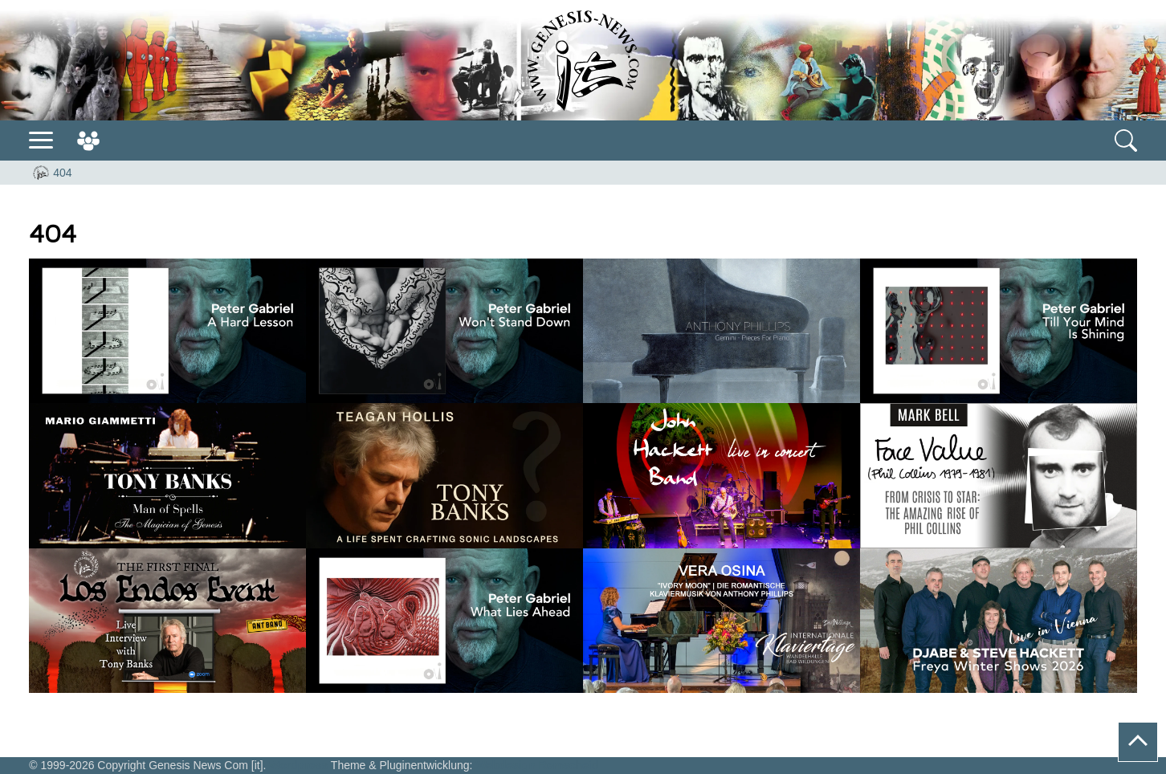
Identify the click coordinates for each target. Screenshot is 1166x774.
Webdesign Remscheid (536, 765)
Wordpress (298, 765)
